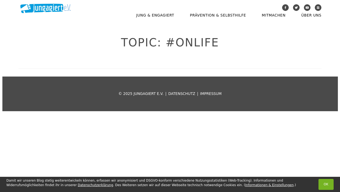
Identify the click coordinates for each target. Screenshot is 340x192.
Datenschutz (181, 93)
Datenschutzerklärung (95, 185)
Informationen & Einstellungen (269, 185)
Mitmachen (274, 15)
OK (326, 184)
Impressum (211, 93)
